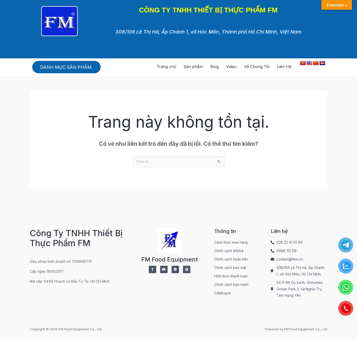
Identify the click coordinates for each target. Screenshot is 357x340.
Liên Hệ (284, 66)
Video (231, 66)
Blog (214, 66)
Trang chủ (166, 66)
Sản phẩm (193, 66)
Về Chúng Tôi (256, 66)
